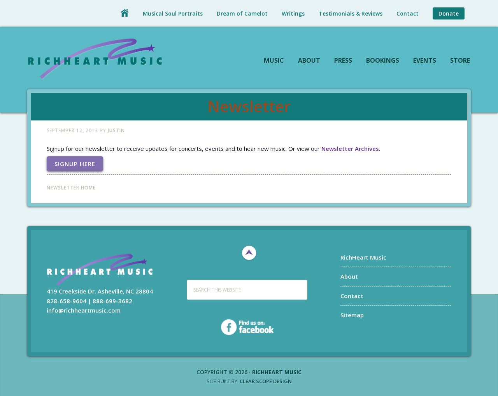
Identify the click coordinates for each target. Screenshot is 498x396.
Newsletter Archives (350, 148)
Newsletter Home (71, 187)
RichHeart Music (95, 58)
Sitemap (352, 315)
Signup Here (74, 164)
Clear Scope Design (266, 381)
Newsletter (249, 106)
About (349, 276)
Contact (351, 296)
